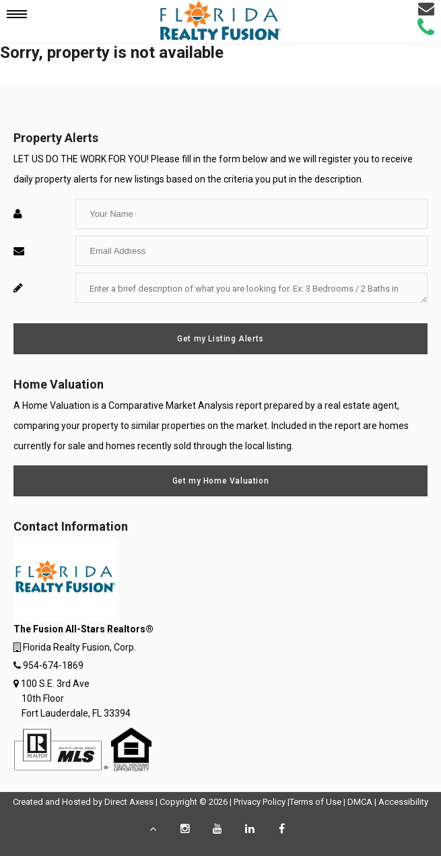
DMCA (359, 802)
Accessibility (403, 802)
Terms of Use (315, 802)
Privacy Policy (259, 802)
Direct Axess (129, 802)
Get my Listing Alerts (220, 338)
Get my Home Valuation (220, 481)
